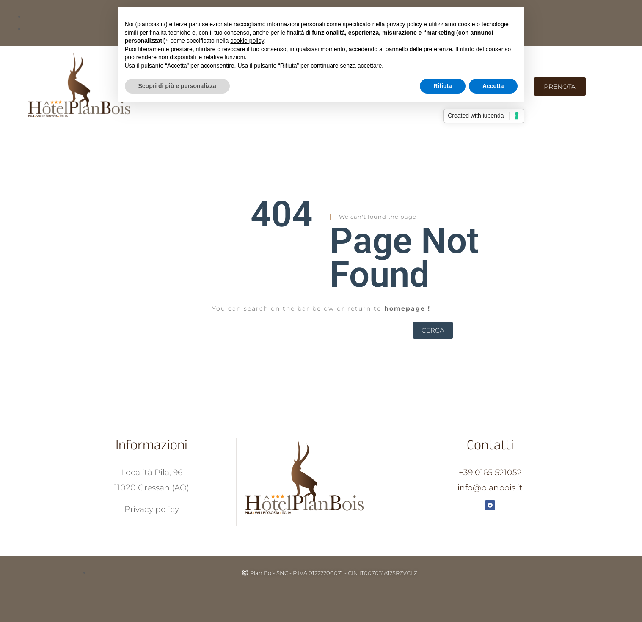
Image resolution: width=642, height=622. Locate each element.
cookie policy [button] (247, 40)
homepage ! (407, 308)
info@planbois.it (490, 488)
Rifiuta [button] (442, 86)
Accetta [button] (493, 86)
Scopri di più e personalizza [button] (177, 86)
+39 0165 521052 (490, 472)
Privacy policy (151, 509)
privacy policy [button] (404, 24)
